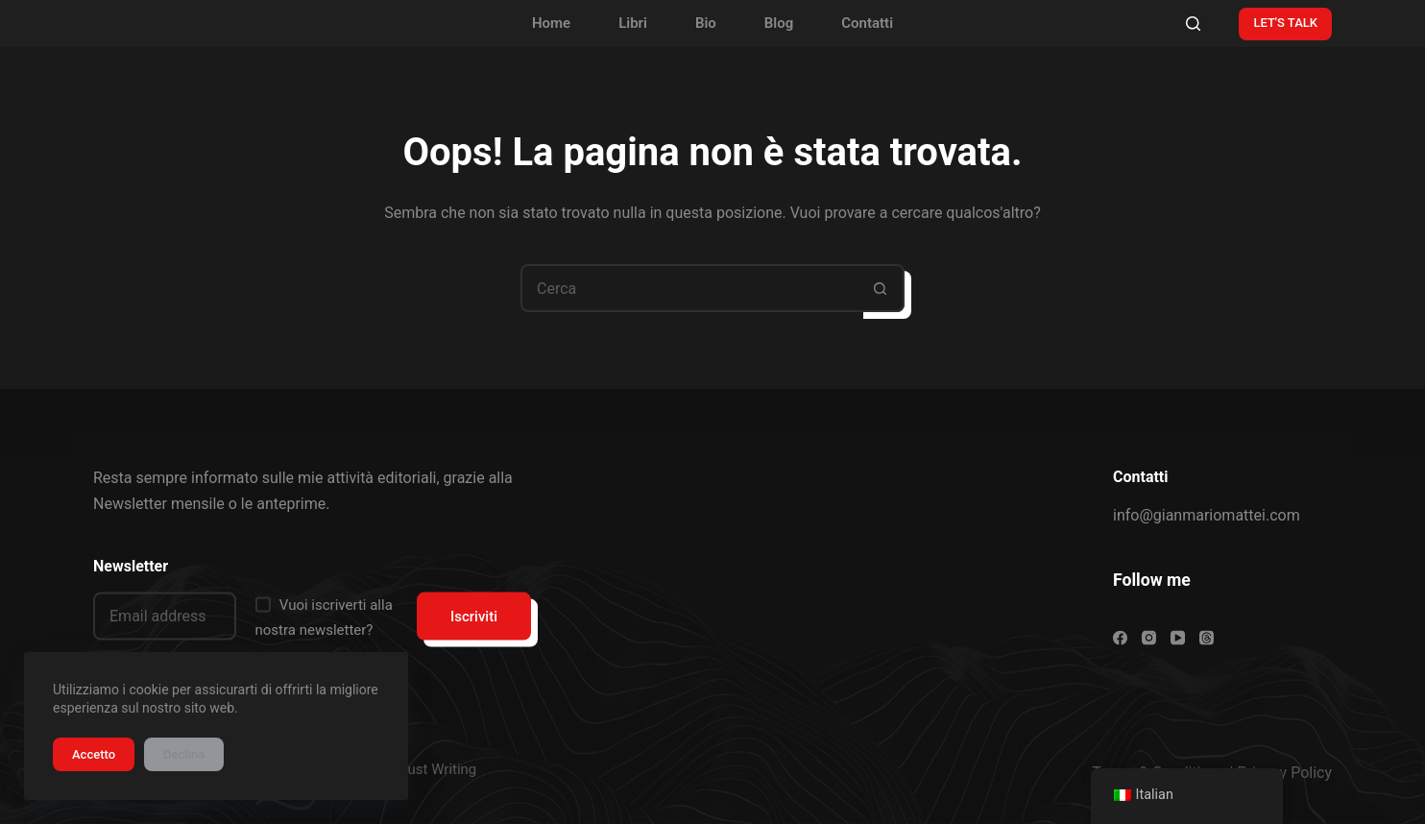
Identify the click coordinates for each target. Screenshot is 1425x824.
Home (551, 23)
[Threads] (1206, 638)
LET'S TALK (1285, 22)
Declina (184, 754)
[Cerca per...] (688, 288)
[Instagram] (1149, 638)
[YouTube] (1178, 638)
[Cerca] (1193, 23)
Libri (632, 23)
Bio (705, 23)
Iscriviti (473, 615)
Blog (778, 23)
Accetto (93, 754)
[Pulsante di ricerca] (881, 288)
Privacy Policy (1285, 772)
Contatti (867, 23)
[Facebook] (1120, 638)
